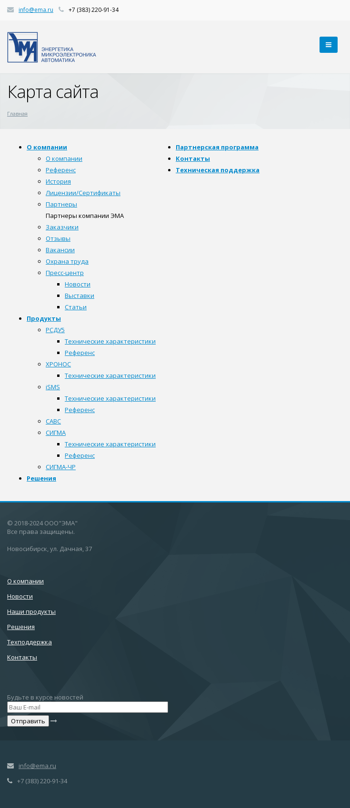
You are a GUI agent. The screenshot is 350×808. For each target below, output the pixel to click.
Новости (77, 284)
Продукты (44, 318)
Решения (41, 478)
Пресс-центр (65, 272)
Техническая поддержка (218, 170)
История (58, 181)
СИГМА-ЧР (61, 467)
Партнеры (61, 204)
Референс (61, 170)
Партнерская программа (217, 147)
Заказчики (62, 227)
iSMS (53, 387)
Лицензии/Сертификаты (83, 192)
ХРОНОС (58, 364)
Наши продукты (31, 611)
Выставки (79, 295)
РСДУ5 (55, 329)
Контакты (193, 158)
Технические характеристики (110, 341)
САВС (53, 421)
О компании (47, 147)
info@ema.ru (36, 10)
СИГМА (56, 432)
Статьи (76, 307)
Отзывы (58, 238)
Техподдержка (29, 642)
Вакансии (60, 250)
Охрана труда (67, 261)
